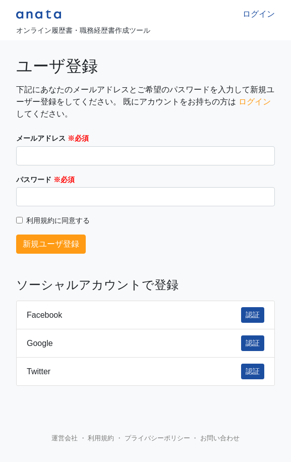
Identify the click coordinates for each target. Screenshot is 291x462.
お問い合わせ (220, 438)
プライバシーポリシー (157, 438)
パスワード (33, 180)
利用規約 (101, 438)
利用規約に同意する (58, 220)
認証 (253, 315)
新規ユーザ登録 (51, 244)
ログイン (259, 14)
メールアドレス (41, 138)
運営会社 (64, 438)
